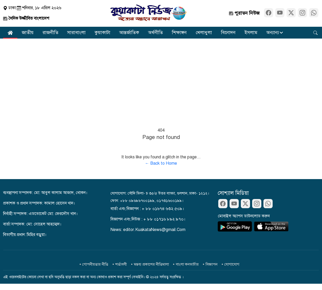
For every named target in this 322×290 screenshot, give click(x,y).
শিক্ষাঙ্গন (179, 32)
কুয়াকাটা (102, 32)
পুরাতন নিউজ (244, 13)
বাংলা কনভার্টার (187, 264)
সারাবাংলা (76, 32)
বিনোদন (228, 32)
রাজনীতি (50, 32)
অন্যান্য (272, 32)
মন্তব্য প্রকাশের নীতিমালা (151, 264)
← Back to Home (161, 163)
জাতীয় (28, 32)
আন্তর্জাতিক (129, 32)
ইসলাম (251, 32)
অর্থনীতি (155, 32)
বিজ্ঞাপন (211, 264)
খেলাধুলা (204, 32)
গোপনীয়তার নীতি (95, 264)
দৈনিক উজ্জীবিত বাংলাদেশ (26, 18)
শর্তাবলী (121, 264)
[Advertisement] (161, 78)
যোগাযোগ (231, 264)
